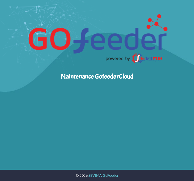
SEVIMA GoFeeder (103, 175)
